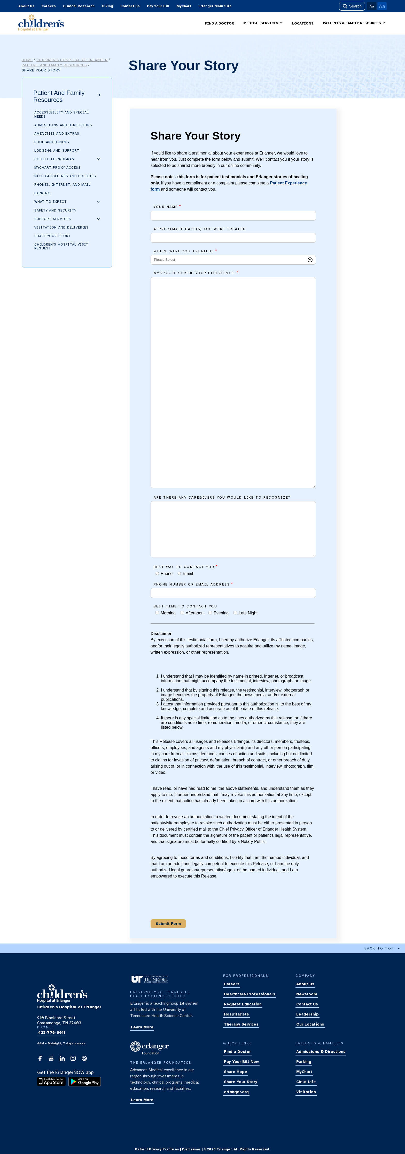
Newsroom (306, 994)
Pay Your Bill (158, 6)
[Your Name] (233, 216)
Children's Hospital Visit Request (61, 246)
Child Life (306, 1082)
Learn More (142, 1027)
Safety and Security (55, 210)
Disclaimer (191, 1149)
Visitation (306, 1092)
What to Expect (50, 202)
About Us (26, 6)
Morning (168, 613)
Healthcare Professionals (249, 994)
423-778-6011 (51, 1032)
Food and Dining (51, 142)
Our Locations (310, 1024)
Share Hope (235, 1072)
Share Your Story (52, 236)
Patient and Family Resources (54, 65)
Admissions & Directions (321, 1052)
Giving (107, 6)
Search (352, 6)
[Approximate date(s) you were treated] (233, 238)
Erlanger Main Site (215, 6)
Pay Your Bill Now (241, 1062)
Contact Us (130, 6)
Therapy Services (241, 1024)
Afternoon (195, 613)
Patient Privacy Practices (157, 1149)
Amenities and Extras (56, 134)
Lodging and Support (57, 151)
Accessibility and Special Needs (61, 114)
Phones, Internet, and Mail (62, 185)
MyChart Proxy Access (57, 168)
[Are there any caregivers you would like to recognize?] (233, 529)
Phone (167, 573)
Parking (42, 193)
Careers (49, 6)
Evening (221, 613)
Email (188, 573)
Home (27, 60)
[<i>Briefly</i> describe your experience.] (233, 382)
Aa (372, 6)
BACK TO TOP (382, 948)
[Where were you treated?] (233, 260)
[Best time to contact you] (157, 612)
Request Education (243, 1004)
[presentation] (190, 905)
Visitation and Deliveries (61, 227)
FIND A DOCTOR (219, 23)
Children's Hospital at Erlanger (72, 60)
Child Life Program (54, 159)
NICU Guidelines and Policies (65, 176)
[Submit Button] (168, 923)
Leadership (307, 1014)
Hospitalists (236, 1014)
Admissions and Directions (63, 125)
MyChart (184, 6)
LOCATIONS (303, 23)
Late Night (248, 613)
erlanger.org (236, 1092)
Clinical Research (79, 6)
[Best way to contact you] (157, 573)
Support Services (52, 219)
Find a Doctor (237, 1052)
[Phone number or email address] (233, 593)
